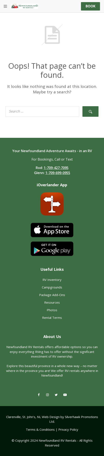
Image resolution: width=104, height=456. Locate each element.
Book (90, 6)
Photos (52, 310)
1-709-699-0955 (57, 172)
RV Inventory (52, 280)
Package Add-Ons (52, 295)
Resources (52, 302)
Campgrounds (52, 287)
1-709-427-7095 (56, 167)
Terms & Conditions (40, 429)
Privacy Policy (68, 429)
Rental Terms (52, 317)
